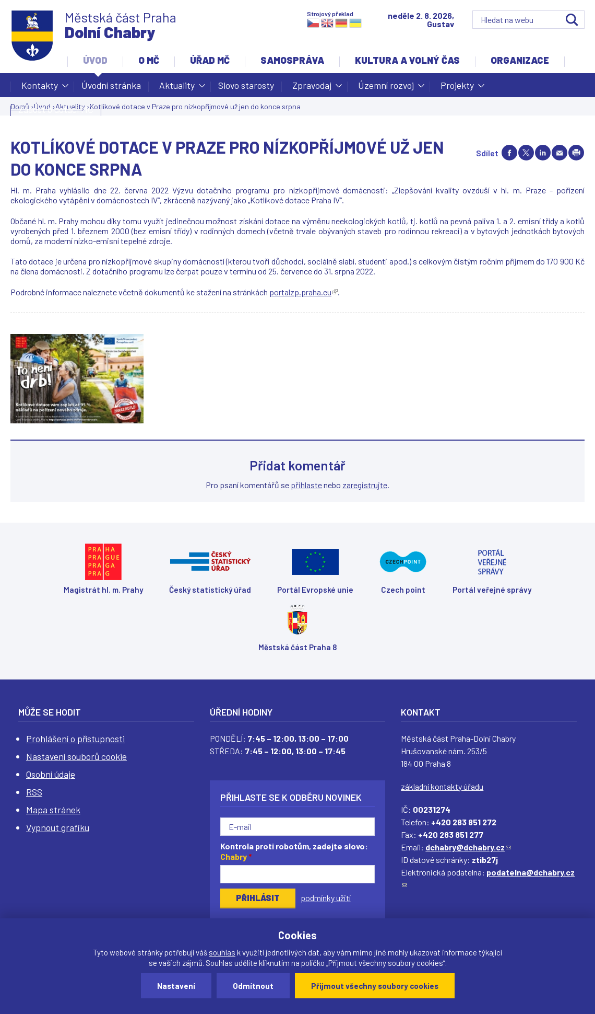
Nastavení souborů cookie (76, 756)
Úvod (95, 60)
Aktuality (177, 88)
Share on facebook (509, 152)
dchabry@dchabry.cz (468, 847)
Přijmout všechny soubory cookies (374, 985)
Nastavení (176, 985)
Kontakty (39, 88)
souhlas (222, 952)
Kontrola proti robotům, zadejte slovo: (294, 851)
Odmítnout (253, 985)
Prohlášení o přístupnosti (75, 738)
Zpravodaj (312, 88)
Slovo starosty (246, 85)
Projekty (457, 88)
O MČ (148, 60)
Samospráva (292, 60)
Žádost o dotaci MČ (55, 109)
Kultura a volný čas (407, 60)
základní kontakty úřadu (442, 786)
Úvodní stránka (111, 85)
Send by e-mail (559, 152)
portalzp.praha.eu (303, 292)
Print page (576, 152)
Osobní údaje (50, 774)
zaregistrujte (364, 485)
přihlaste (306, 485)
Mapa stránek (53, 809)
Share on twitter (526, 152)
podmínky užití (326, 898)
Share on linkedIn (543, 152)
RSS (34, 792)
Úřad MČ (210, 60)
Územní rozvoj (386, 88)
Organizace (520, 60)
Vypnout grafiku (57, 827)
